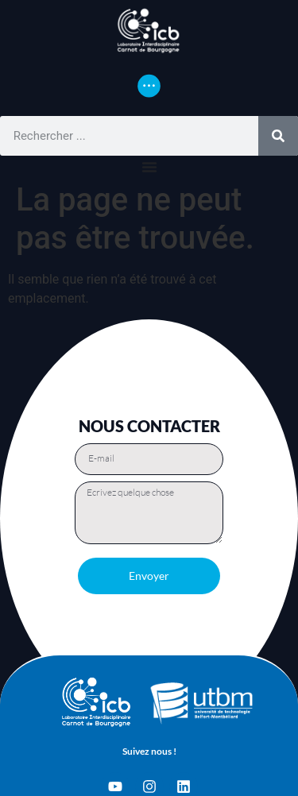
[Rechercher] (278, 136)
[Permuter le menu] (149, 85)
